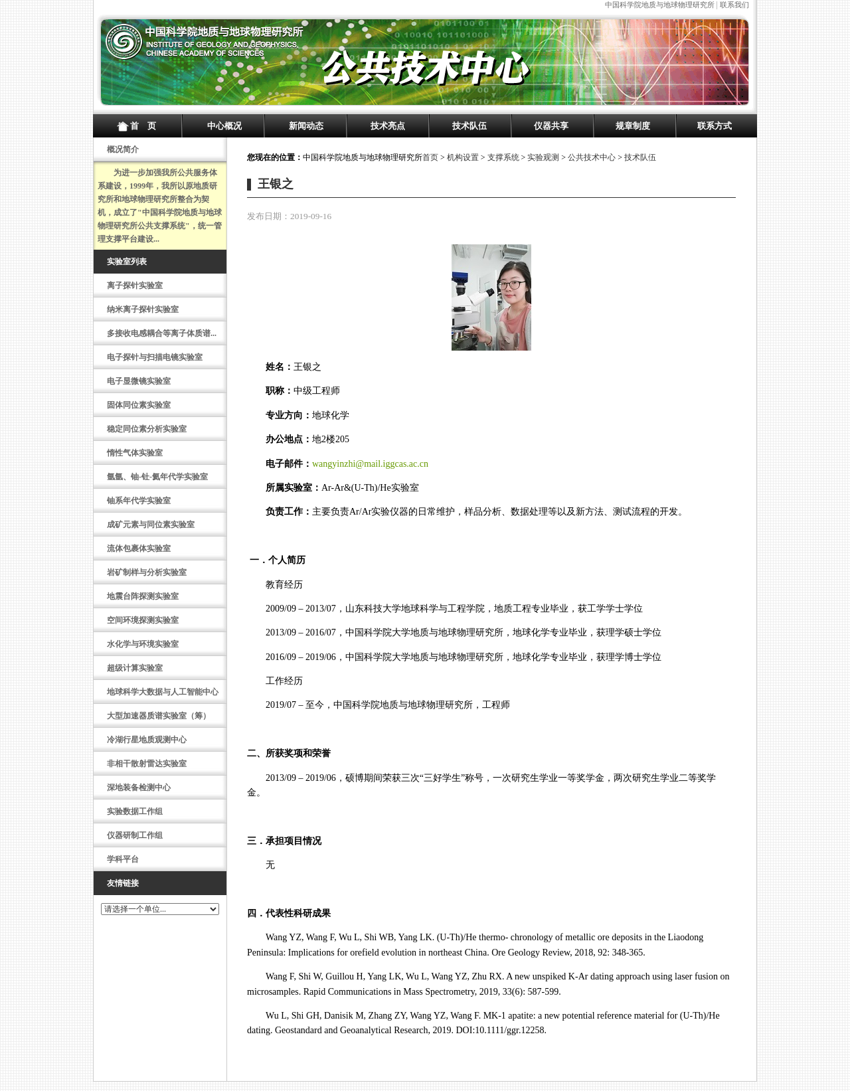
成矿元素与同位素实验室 (151, 524)
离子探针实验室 (135, 285)
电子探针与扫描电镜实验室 (155, 357)
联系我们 (734, 5)
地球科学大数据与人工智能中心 (162, 692)
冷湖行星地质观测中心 (147, 739)
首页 (430, 157)
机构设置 (463, 157)
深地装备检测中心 (139, 787)
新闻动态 (306, 126)
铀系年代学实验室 (139, 500)
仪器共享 (551, 126)
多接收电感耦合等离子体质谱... (161, 333)
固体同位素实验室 (139, 405)
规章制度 (633, 126)
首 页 (143, 126)
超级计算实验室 (135, 668)
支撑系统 (503, 157)
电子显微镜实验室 (139, 381)
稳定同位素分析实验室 (147, 429)
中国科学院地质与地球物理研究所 (660, 5)
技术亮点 (388, 126)
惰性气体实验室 (135, 453)
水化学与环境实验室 (143, 644)
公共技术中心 (592, 157)
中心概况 (224, 126)
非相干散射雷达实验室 (147, 763)
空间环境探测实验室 (143, 620)
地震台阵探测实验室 (143, 596)
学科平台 (123, 859)
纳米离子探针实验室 (143, 309)
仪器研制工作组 (135, 835)
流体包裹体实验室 (139, 548)
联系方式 (714, 126)
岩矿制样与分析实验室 (147, 572)
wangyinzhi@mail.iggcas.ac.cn (370, 464)
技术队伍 (469, 126)
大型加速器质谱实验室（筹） (159, 715)
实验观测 (543, 157)
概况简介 (123, 149)
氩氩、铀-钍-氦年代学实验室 (157, 476)
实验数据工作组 (135, 811)
